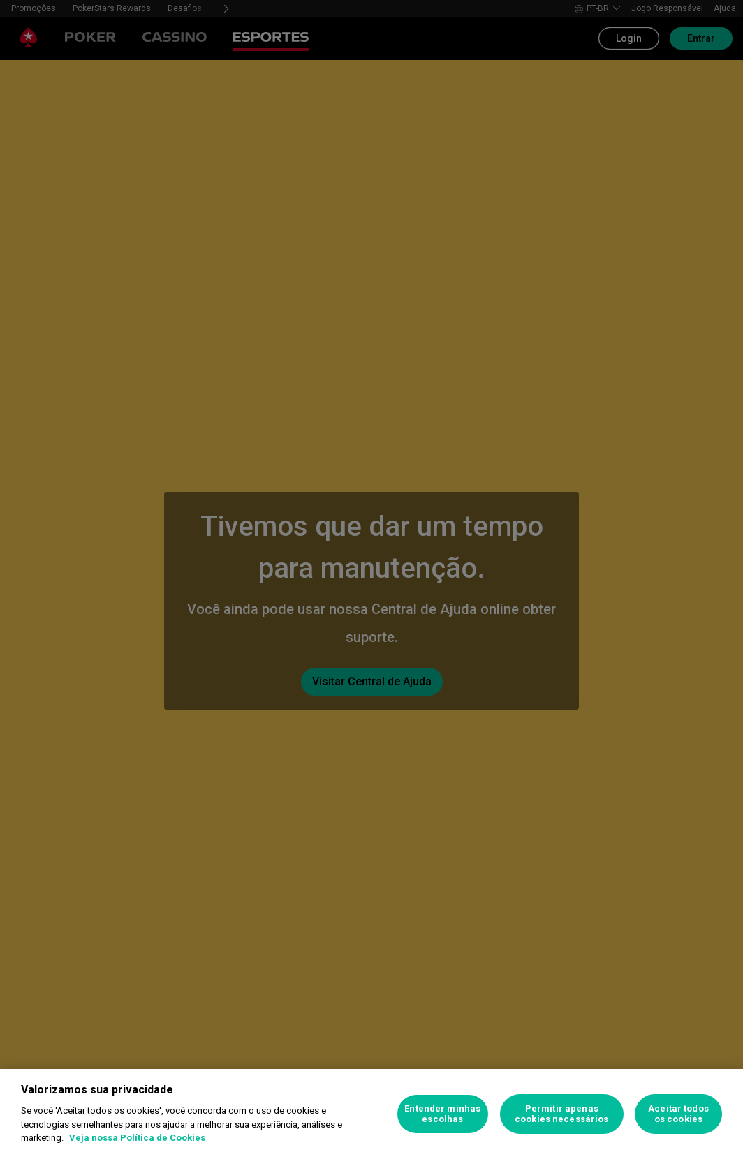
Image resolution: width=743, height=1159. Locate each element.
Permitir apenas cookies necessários (561, 1114)
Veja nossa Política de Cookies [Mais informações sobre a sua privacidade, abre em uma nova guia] (137, 1137)
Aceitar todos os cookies (678, 1114)
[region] (371, 1114)
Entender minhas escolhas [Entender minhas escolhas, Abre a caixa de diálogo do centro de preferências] (442, 1114)
